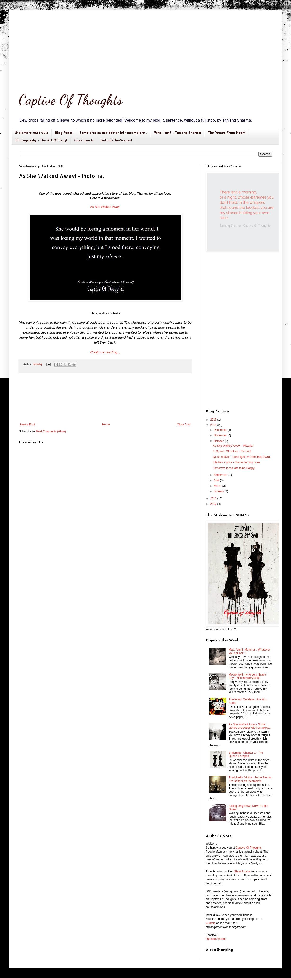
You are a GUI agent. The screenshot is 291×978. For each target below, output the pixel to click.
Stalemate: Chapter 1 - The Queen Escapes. (246, 754)
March (218, 486)
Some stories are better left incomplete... (113, 133)
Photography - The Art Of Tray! (41, 140)
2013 (213, 498)
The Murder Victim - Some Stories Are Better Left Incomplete (250, 779)
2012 (213, 504)
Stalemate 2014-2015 (31, 133)
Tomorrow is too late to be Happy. (234, 468)
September (221, 474)
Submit (210, 923)
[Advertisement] (145, 46)
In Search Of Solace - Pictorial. (232, 451)
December (221, 430)
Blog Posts (64, 133)
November (221, 435)
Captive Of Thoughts (71, 99)
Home (106, 424)
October (219, 441)
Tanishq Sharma (216, 938)
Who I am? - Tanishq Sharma (177, 133)
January (219, 491)
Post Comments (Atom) (51, 431)
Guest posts (84, 140)
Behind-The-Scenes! (116, 140)
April (217, 480)
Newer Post (27, 424)
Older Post (183, 424)
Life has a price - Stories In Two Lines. (237, 462)
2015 (213, 419)
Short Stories (242, 871)
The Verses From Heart (227, 133)
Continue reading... (105, 352)
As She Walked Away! (105, 206)
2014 (213, 425)
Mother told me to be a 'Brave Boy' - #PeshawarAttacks (247, 676)
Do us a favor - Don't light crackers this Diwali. (242, 457)
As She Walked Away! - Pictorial (233, 445)
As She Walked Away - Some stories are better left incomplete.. (250, 726)
